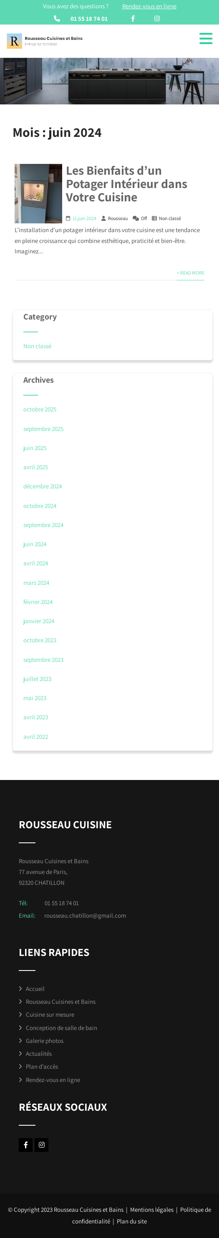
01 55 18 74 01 (89, 18)
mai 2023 (34, 698)
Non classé (170, 218)
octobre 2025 (39, 409)
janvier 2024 (38, 621)
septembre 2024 (43, 525)
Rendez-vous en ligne (53, 1080)
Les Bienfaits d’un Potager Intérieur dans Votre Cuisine (126, 183)
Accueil (35, 989)
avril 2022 (35, 736)
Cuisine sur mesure (50, 1014)
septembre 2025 (43, 429)
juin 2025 (34, 448)
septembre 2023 (43, 660)
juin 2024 (34, 544)
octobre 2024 (39, 506)
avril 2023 (35, 717)
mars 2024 (36, 583)
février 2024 (38, 602)
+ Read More (190, 273)
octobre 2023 (39, 640)
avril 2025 (35, 467)
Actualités (39, 1053)
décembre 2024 (42, 486)
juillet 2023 (37, 679)
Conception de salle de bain (61, 1028)
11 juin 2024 (84, 218)
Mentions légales (152, 1209)
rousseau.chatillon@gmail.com (85, 915)
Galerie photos (44, 1041)
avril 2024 (35, 563)
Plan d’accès (42, 1066)
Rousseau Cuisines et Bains (61, 1001)
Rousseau (118, 218)
